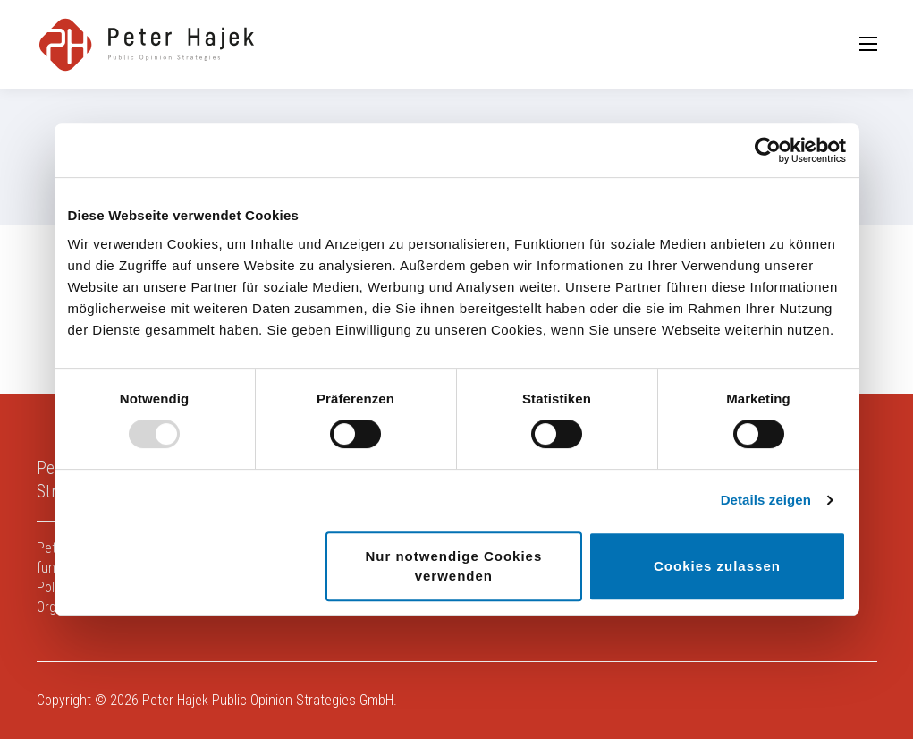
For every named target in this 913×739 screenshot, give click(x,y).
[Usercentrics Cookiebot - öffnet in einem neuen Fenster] (767, 150)
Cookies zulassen (717, 565)
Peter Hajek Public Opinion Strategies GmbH (267, 700)
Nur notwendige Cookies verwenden (453, 565)
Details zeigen (766, 499)
